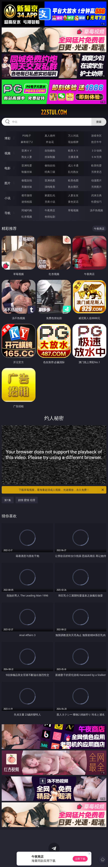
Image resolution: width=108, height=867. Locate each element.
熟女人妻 (26, 157)
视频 (7, 153)
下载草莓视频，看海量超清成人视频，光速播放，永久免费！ (61, 490)
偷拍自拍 (50, 165)
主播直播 (73, 157)
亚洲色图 (50, 180)
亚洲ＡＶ (26, 150)
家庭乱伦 (50, 195)
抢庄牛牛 (96, 142)
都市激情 (26, 195)
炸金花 (50, 142)
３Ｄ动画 (96, 150)
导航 (7, 213)
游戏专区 (96, 135)
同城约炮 (26, 210)
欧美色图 (73, 180)
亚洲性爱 (26, 165)
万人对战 (73, 135)
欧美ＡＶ (73, 150)
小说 (7, 198)
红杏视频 (26, 216)
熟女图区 (73, 186)
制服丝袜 (26, 172)
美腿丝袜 (26, 186)
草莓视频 (73, 210)
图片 (7, 183)
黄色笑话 (73, 201)
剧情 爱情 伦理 (26, 500)
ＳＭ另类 (96, 157)
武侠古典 (96, 195)
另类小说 (50, 201)
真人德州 (50, 135)
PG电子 (26, 135)
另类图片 (96, 186)
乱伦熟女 (73, 172)
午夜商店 (50, 210)
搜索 (98, 121)
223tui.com (54, 112)
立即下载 (80, 858)
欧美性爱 (96, 165)
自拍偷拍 (50, 150)
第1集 (7, 500)
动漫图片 (96, 180)
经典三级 (50, 172)
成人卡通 (73, 165)
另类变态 (96, 172)
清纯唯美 (50, 186)
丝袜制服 (50, 157)
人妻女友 (73, 195)
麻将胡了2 (27, 142)
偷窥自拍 (26, 180)
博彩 (7, 138)
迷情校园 (26, 201)
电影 (7, 168)
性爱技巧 (96, 201)
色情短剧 (50, 216)
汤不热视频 (96, 210)
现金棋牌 (73, 142)
